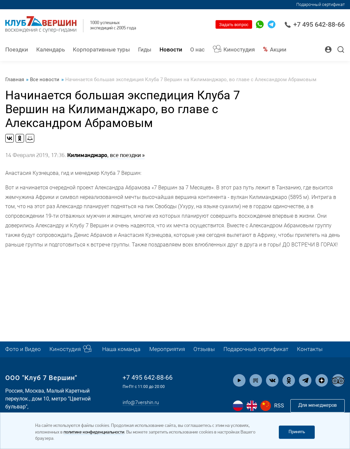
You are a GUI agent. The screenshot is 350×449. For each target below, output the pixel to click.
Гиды (144, 49)
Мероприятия (167, 349)
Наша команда (121, 349)
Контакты (310, 349)
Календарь (50, 49)
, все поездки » (106, 156)
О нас (197, 49)
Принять (297, 432)
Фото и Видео (23, 349)
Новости (171, 49)
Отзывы (204, 349)
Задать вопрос (233, 24)
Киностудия (239, 49)
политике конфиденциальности (94, 432)
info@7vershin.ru (142, 403)
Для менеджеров (317, 405)
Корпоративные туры (101, 49)
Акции (278, 49)
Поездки (16, 49)
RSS (279, 405)
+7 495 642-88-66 (314, 24)
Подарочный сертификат (320, 4)
